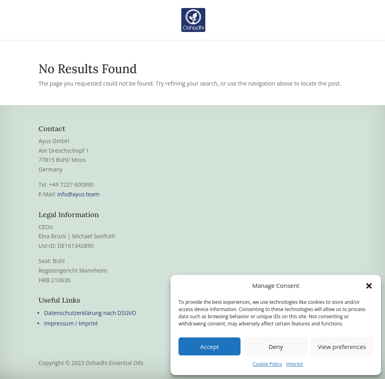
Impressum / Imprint (71, 323)
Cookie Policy (267, 364)
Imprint (294, 364)
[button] (369, 286)
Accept (209, 347)
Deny (276, 347)
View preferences (342, 347)
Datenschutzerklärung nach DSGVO (90, 313)
